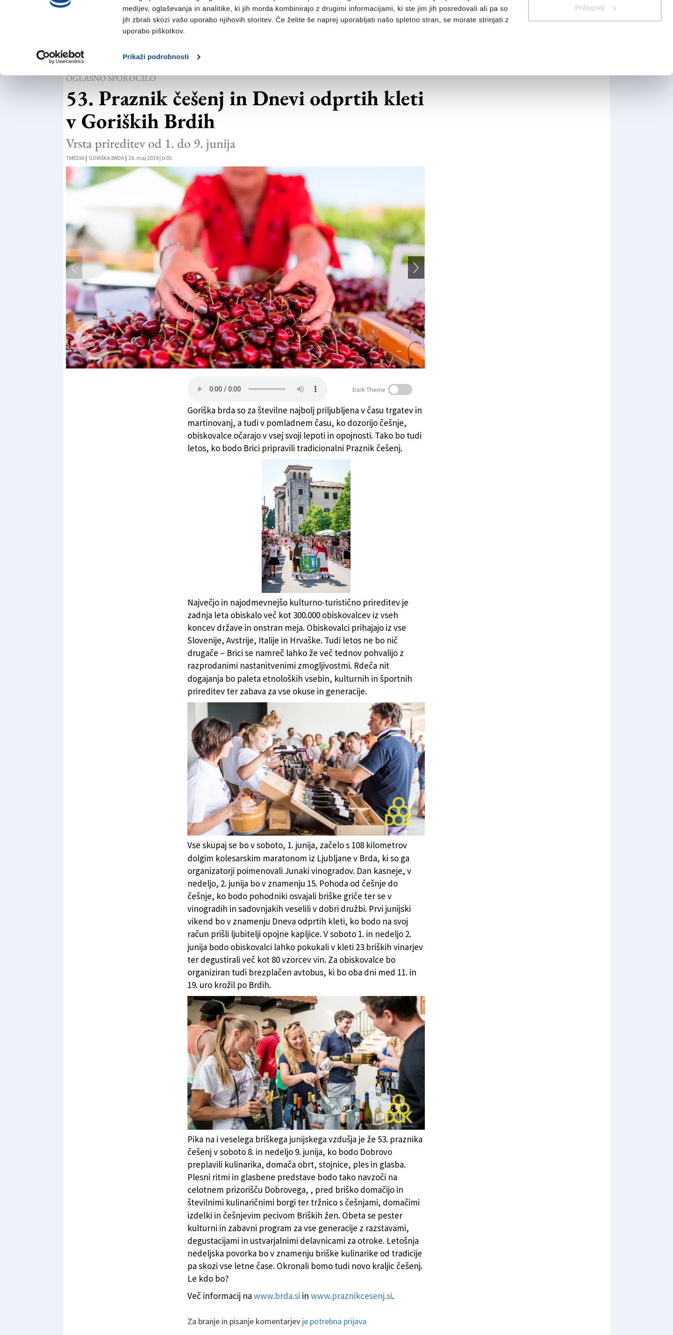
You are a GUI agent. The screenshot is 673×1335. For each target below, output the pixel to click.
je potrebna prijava (334, 1321)
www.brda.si (278, 1295)
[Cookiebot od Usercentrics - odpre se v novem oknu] (60, 105)
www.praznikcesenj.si (350, 1295)
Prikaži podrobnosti (155, 104)
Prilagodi (595, 55)
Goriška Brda (106, 157)
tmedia (75, 157)
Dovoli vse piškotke (595, 25)
